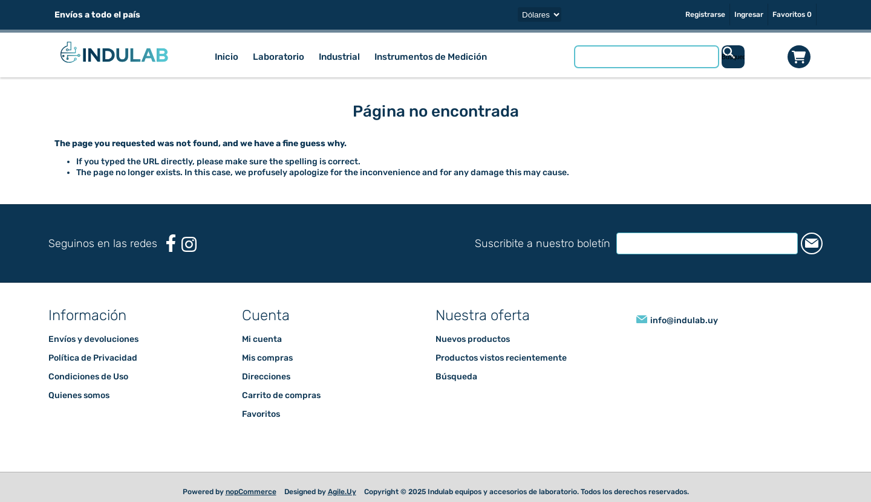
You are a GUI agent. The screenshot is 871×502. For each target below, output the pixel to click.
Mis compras (267, 358)
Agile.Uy (342, 492)
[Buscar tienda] (646, 56)
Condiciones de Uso (88, 377)
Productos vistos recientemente (501, 358)
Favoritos (261, 414)
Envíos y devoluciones (93, 339)
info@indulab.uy (684, 320)
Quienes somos (78, 395)
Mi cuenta (262, 339)
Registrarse (705, 14)
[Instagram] (189, 244)
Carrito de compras (799, 56)
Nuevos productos (473, 339)
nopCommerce (251, 492)
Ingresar (748, 14)
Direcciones (266, 377)
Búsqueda (456, 377)
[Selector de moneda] (539, 14)
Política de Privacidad (92, 358)
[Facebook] (170, 243)
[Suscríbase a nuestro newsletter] (707, 243)
